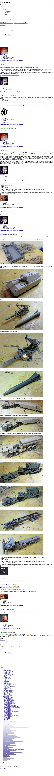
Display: (4, 646)
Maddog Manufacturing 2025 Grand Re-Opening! (13, 23)
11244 (6, 118)
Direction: (20, 646)
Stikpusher (2, 622)
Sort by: (12, 646)
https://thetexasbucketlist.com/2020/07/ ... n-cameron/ (9, 75)
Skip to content (3, 4)
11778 (6, 203)
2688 (6, 56)
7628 (6, 87)
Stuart (1, 201)
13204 (6, 577)
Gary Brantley (2, 54)
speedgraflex (2, 116)
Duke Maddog (4, 95)
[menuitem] (8, 11)
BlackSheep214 (4, 584)
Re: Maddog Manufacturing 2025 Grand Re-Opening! (11, 60)
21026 (6, 624)
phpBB (6, 766)
